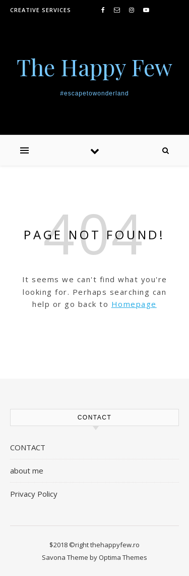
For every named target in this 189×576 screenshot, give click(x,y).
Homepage (134, 304)
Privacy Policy (33, 494)
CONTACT (27, 447)
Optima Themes (123, 557)
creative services (40, 10)
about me (26, 470)
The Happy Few (94, 67)
